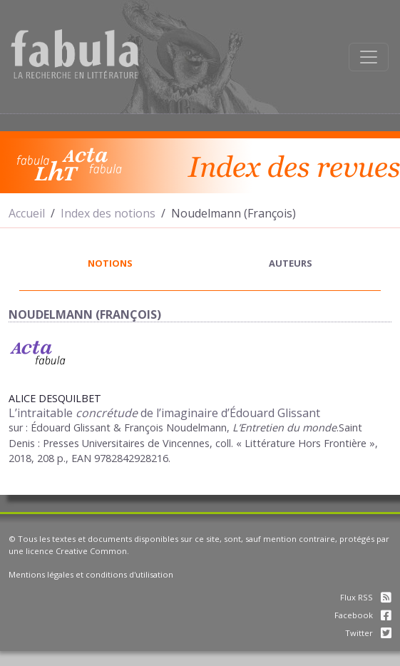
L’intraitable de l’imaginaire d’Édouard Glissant (164, 413)
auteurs (290, 263)
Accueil (27, 213)
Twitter (368, 632)
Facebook (362, 615)
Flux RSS (365, 597)
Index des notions (108, 213)
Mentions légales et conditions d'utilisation (91, 574)
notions (110, 263)
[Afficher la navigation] (369, 57)
